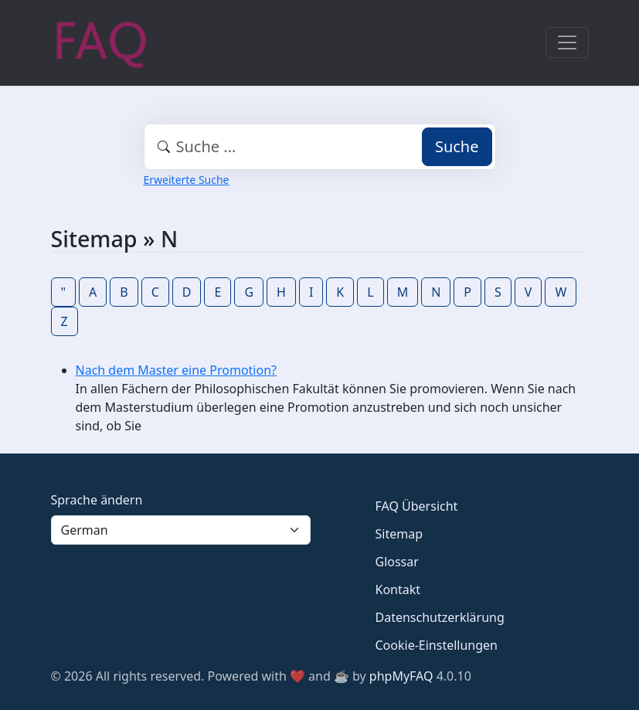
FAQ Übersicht (417, 506)
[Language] (181, 530)
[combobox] (320, 147)
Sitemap (399, 533)
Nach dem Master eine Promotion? (176, 370)
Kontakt (398, 589)
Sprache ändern (97, 499)
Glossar (397, 561)
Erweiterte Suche (186, 179)
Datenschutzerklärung (440, 617)
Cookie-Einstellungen (437, 645)
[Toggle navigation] (567, 42)
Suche (457, 146)
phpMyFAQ (401, 676)
